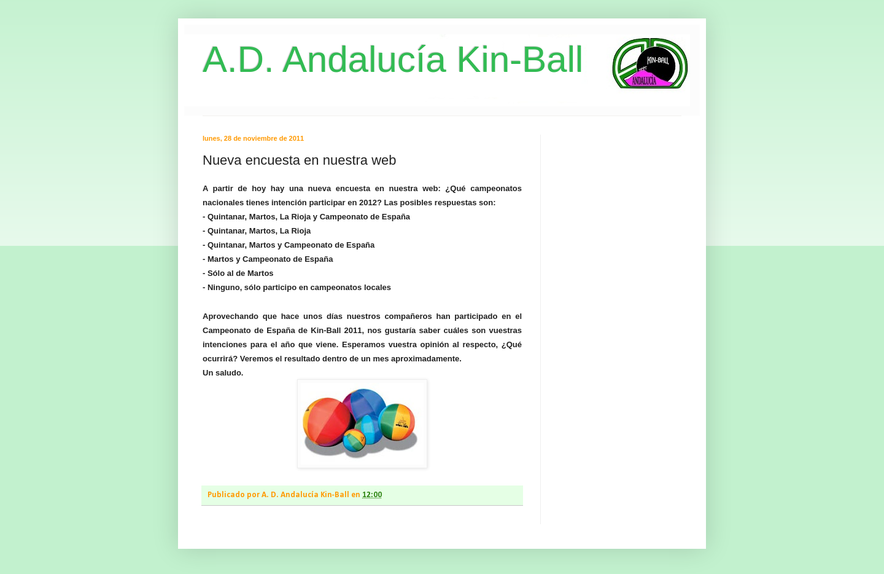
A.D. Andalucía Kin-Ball (393, 59)
